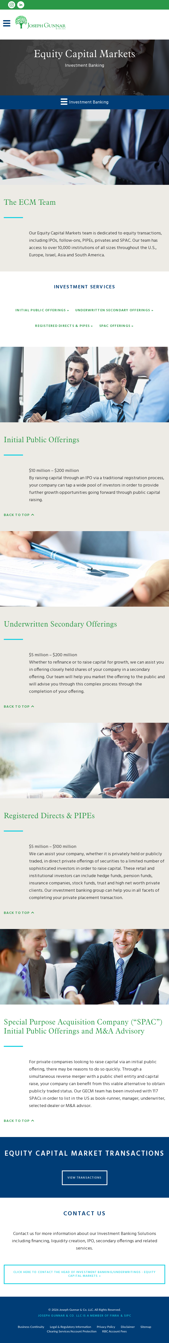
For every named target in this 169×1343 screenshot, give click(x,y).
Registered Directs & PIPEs (62, 326)
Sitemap (145, 1326)
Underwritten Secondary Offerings (112, 310)
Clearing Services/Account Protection (71, 1331)
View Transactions (84, 1177)
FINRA (114, 1315)
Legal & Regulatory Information (70, 1326)
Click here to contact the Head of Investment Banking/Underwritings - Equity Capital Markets (84, 1274)
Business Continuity (31, 1326)
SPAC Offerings (115, 326)
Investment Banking (84, 102)
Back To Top (17, 515)
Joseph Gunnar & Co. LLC (76, 1310)
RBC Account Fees (114, 1331)
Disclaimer (128, 1326)
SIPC (127, 1315)
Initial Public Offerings (40, 310)
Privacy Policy (106, 1326)
